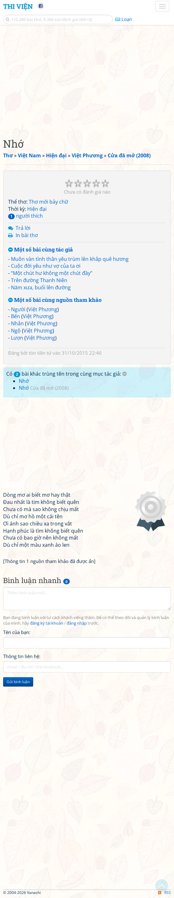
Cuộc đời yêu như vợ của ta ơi (45, 265)
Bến (15, 316)
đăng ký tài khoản (46, 623)
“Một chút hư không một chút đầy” (51, 273)
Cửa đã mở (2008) (49, 388)
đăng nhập (77, 623)
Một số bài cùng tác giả (40, 250)
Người (18, 309)
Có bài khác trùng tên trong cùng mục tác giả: (66, 373)
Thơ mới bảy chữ (48, 201)
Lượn (17, 337)
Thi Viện (18, 6)
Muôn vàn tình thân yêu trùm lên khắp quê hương (70, 259)
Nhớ (24, 381)
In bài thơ (27, 235)
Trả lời (23, 228)
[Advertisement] (87, 80)
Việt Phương (42, 309)
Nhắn (17, 323)
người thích (25, 215)
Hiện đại (37, 208)
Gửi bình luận (18, 681)
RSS (164, 892)
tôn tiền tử (40, 353)
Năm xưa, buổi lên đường (41, 287)
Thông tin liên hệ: (21, 656)
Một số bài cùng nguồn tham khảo (55, 300)
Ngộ (16, 330)
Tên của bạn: (16, 632)
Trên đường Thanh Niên (39, 280)
